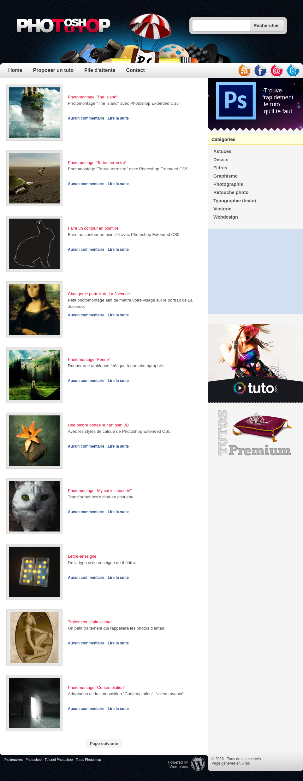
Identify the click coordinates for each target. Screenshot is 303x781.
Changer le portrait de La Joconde (99, 293)
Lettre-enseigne (82, 556)
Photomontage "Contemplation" (96, 687)
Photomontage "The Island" (93, 97)
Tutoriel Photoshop (59, 759)
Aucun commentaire (86, 118)
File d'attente (99, 70)
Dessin (221, 159)
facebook (260, 71)
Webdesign (225, 217)
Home (15, 70)
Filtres (220, 167)
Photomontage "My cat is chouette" (100, 490)
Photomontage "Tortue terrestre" (97, 162)
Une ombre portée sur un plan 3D (98, 425)
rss (244, 71)
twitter (293, 71)
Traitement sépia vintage (90, 622)
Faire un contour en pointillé (93, 228)
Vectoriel (223, 208)
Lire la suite (118, 118)
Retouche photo (231, 192)
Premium (255, 433)
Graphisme (225, 176)
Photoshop (34, 759)
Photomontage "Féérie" (89, 359)
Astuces (222, 151)
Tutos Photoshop (88, 759)
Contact (135, 70)
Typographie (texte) (234, 200)
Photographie (228, 184)
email (277, 71)
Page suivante (104, 743)
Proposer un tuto (53, 70)
